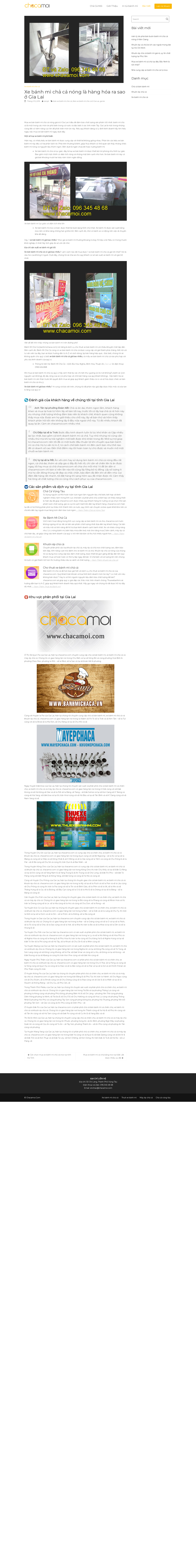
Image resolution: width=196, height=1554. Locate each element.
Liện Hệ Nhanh (163, 6)
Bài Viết (146, 6)
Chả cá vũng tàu (163, 1097)
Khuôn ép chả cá (139, 92)
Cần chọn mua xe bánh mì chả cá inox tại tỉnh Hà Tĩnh (49, 1056)
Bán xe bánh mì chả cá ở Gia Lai (86, 101)
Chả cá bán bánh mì (140, 86)
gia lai (102, 101)
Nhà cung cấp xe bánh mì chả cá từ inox (149, 70)
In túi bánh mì (130, 6)
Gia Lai (108, 364)
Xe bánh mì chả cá (32, 86)
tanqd (46, 101)
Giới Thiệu (112, 6)
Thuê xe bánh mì (128, 1097)
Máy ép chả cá (146, 1097)
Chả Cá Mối (96, 6)
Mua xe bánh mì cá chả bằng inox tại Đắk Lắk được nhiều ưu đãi (103, 1056)
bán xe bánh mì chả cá (62, 101)
